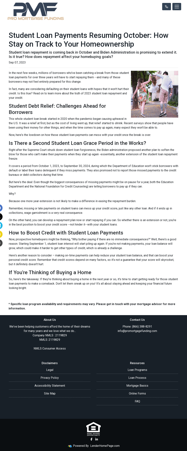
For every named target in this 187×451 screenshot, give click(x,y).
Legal (49, 370)
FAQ (137, 401)
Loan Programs (137, 370)
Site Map (50, 393)
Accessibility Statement (50, 385)
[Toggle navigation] (176, 6)
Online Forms (137, 393)
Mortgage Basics (137, 385)
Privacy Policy (50, 377)
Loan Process (137, 377)
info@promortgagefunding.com (137, 331)
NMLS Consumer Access (50, 348)
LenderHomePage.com (105, 446)
